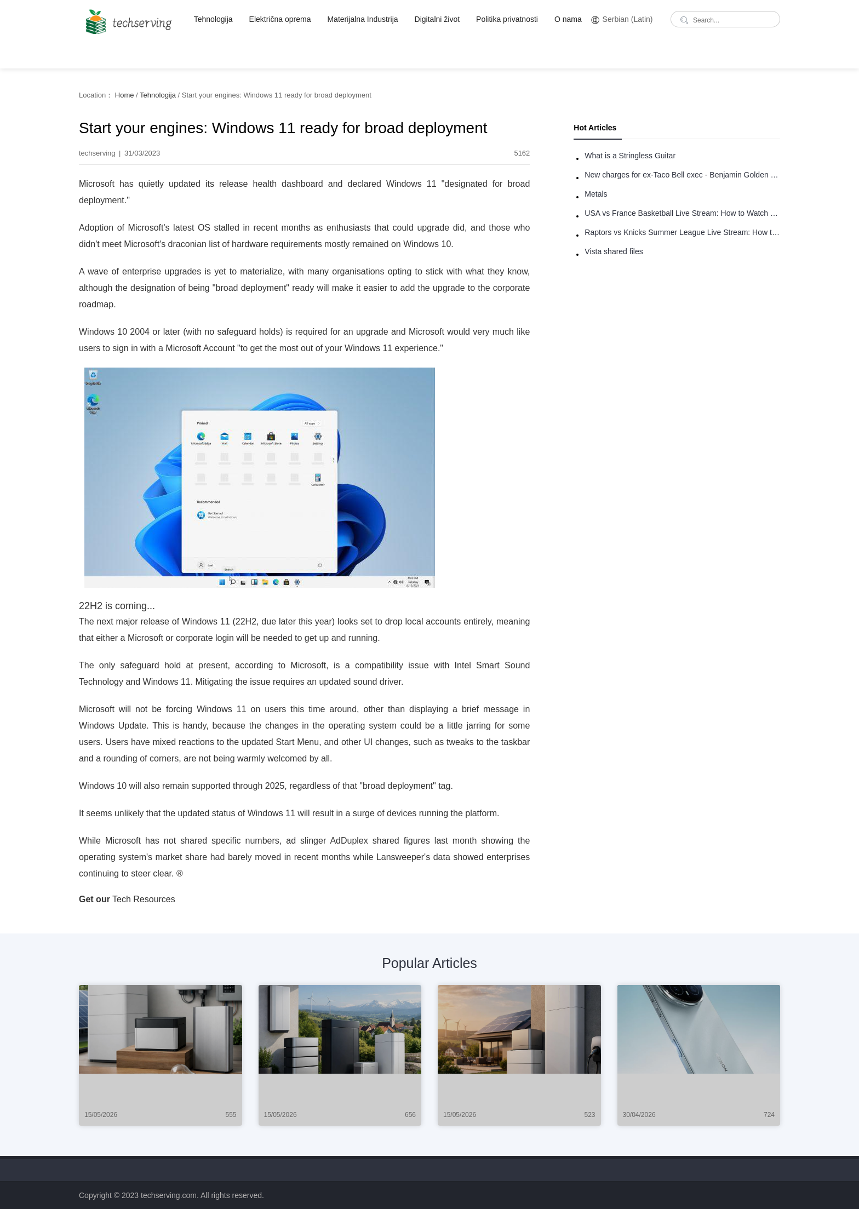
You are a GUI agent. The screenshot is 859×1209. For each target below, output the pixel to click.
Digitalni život (437, 19)
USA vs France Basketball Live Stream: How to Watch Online (682, 213)
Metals (596, 194)
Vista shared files (614, 251)
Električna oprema (280, 19)
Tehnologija (213, 19)
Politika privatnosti (507, 19)
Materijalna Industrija (362, 19)
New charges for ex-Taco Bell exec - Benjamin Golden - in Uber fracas (682, 174)
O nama (568, 19)
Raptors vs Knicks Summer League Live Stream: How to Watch (682, 232)
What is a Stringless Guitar (630, 155)
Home (124, 95)
